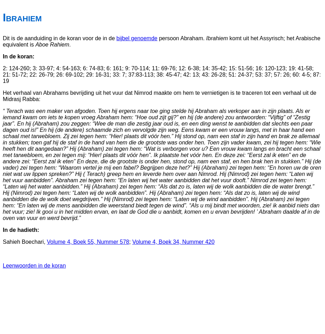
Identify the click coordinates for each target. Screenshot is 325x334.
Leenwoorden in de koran (34, 266)
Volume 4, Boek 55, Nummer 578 (88, 242)
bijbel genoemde (137, 38)
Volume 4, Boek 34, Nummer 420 (173, 242)
